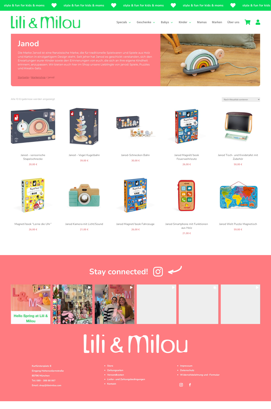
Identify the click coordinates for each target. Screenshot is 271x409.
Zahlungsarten (115, 378)
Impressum (186, 373)
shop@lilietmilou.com (50, 393)
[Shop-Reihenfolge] (241, 107)
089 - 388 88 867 (45, 388)
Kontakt (111, 391)
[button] (30, 312)
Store (110, 373)
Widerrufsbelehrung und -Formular (199, 382)
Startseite (23, 85)
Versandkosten (115, 382)
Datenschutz (187, 378)
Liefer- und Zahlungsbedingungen (126, 387)
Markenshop (38, 85)
